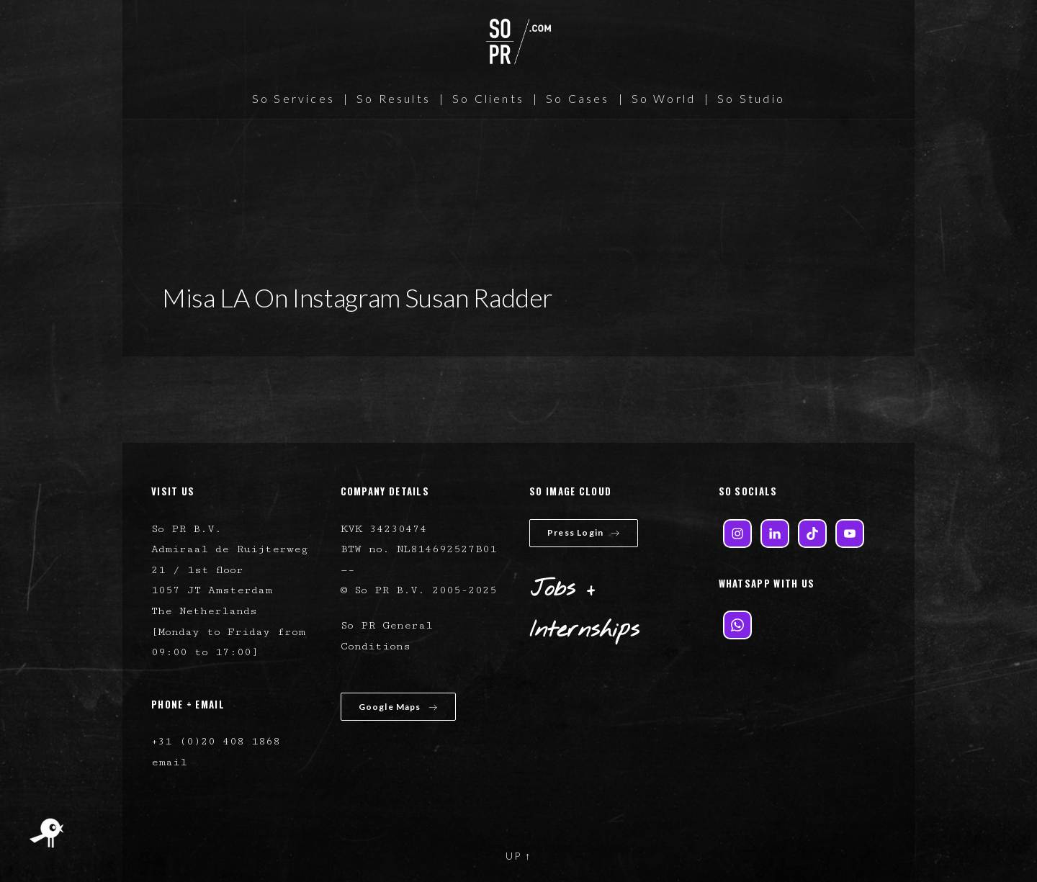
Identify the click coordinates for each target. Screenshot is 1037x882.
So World (664, 98)
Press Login (583, 532)
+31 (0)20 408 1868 (215, 741)
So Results (393, 98)
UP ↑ (518, 856)
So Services (293, 98)
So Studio (751, 98)
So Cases (578, 98)
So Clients (488, 98)
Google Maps (398, 706)
